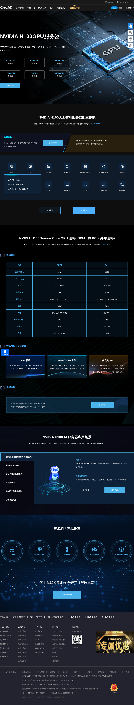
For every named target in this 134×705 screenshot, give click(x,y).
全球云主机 (22, 661)
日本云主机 (22, 652)
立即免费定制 (67, 595)
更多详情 (50, 210)
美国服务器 (4, 640)
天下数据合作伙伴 (58, 640)
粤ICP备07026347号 (68, 680)
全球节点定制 (39, 648)
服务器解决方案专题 (56, 617)
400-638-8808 (124, 2)
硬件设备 (61, 8)
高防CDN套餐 (39, 644)
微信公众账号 (76, 631)
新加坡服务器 (4, 648)
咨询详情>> (103, 405)
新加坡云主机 (23, 644)
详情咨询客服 (95, 124)
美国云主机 (22, 635)
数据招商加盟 (57, 635)
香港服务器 (4, 631)
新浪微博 (75, 647)
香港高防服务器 (5, 635)
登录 (120, 8)
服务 (52, 8)
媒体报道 (55, 652)
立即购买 (114, 490)
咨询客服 (84, 210)
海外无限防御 (39, 635)
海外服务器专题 (37, 617)
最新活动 (20, 8)
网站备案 (89, 672)
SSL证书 (38, 640)
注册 (114, 8)
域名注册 (113, 672)
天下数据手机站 (10, 672)
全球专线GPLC (40, 652)
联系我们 (40, 672)
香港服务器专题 (20, 617)
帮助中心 (77, 672)
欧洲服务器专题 (92, 617)
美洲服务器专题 (108, 617)
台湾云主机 (22, 648)
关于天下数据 (57, 631)
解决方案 (42, 8)
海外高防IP (38, 631)
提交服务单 (130, 8)
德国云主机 (22, 657)
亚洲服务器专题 (75, 617)
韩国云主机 (22, 640)
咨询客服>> (53, 143)
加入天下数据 (57, 648)
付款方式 (55, 661)
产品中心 (31, 8)
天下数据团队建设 (58, 644)
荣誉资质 (55, 657)
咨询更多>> (10, 85)
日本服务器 (4, 652)
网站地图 (125, 672)
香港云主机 (22, 631)
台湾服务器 (4, 657)
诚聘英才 (53, 672)
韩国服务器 (4, 644)
